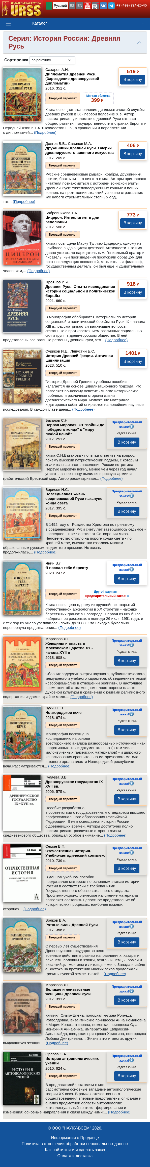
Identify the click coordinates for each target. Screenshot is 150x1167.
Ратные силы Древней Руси (71, 925)
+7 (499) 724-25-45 (131, 5)
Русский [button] (60, 6)
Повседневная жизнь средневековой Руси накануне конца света (73, 498)
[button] (87, 5)
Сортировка (16, 60)
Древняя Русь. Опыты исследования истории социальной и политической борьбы (80, 291)
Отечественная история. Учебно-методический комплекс (75, 853)
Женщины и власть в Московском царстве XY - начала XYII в (69, 648)
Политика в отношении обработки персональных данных (75, 1144)
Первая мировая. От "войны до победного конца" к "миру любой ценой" (74, 429)
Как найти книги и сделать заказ (75, 1150)
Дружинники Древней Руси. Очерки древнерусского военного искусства (79, 150)
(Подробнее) (45, 132)
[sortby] (52, 60)
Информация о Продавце (75, 1138)
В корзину (133, 79)
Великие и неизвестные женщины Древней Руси (68, 991)
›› (107, 594)
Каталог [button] (39, 23)
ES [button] (72, 6)
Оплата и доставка (75, 1156)
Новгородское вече (63, 712)
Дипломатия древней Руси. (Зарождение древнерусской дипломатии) (72, 78)
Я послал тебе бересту (66, 568)
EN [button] (79, 6)
